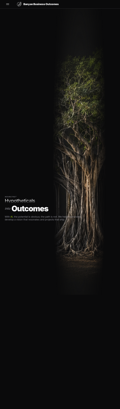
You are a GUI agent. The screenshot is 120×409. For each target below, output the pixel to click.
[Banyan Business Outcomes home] (38, 4)
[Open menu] (7, 4)
